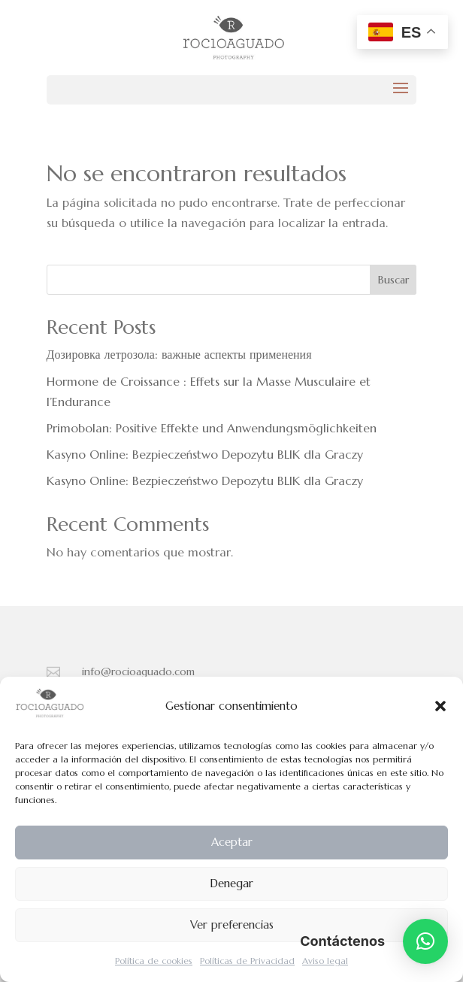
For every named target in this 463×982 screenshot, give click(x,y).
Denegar (231, 883)
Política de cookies (153, 960)
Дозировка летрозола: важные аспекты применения (179, 354)
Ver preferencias (232, 924)
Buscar (393, 279)
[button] (440, 706)
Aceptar (232, 842)
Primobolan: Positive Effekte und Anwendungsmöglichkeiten (212, 427)
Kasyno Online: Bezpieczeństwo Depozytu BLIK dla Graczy (205, 454)
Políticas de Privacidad (247, 960)
